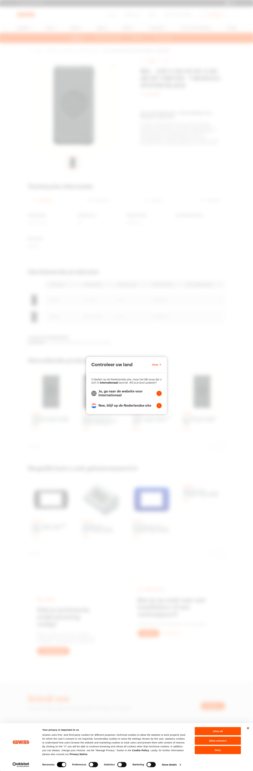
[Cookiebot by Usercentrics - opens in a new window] (21, 764)
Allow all (218, 731)
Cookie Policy (140, 750)
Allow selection (218, 740)
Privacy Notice (78, 754)
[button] (126, 393)
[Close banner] (248, 728)
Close (157, 364)
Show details (169, 764)
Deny (218, 750)
